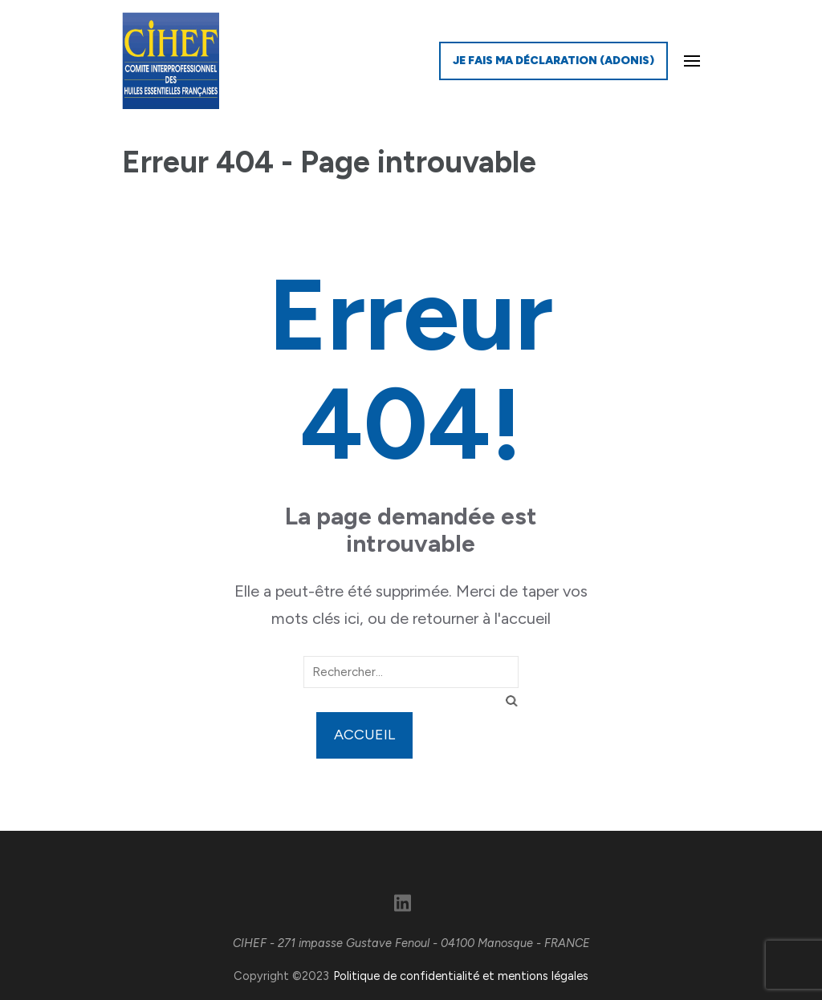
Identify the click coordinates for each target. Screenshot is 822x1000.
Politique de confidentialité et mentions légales (460, 976)
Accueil (364, 734)
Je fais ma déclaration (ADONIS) (553, 60)
